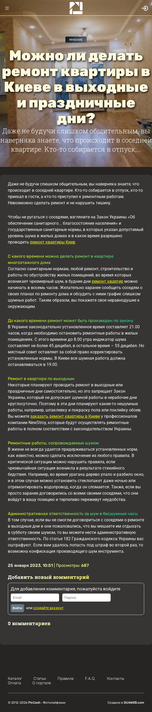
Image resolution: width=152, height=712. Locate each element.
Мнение (76, 40)
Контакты (115, 678)
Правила (66, 678)
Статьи (39, 678)
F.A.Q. (90, 678)
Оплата (14, 683)
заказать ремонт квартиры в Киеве (65, 416)
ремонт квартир (107, 281)
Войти (17, 608)
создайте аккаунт (48, 608)
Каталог (15, 678)
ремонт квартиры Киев (52, 242)
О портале (41, 683)
